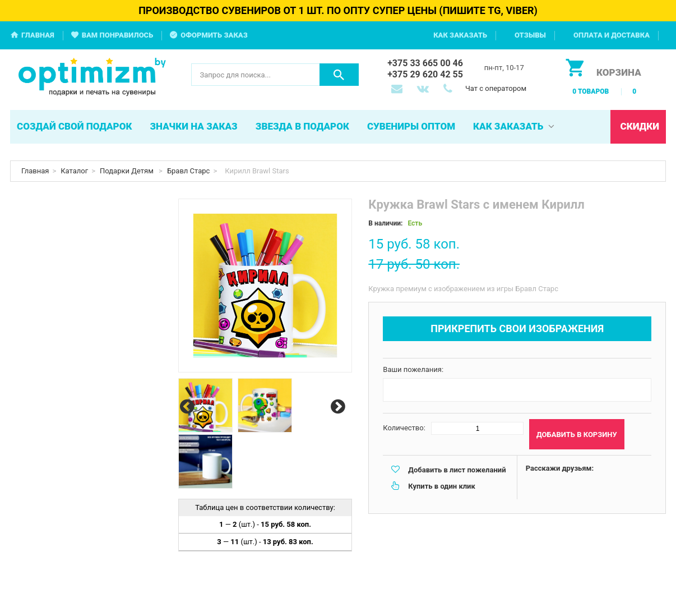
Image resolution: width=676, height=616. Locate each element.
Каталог (74, 171)
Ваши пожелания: (413, 369)
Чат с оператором (495, 88)
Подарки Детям (127, 171)
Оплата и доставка (611, 35)
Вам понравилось (118, 35)
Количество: (404, 428)
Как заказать (460, 35)
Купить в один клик (441, 486)
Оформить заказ (214, 35)
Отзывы (530, 35)
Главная (37, 35)
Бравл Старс (188, 171)
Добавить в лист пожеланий (457, 470)
